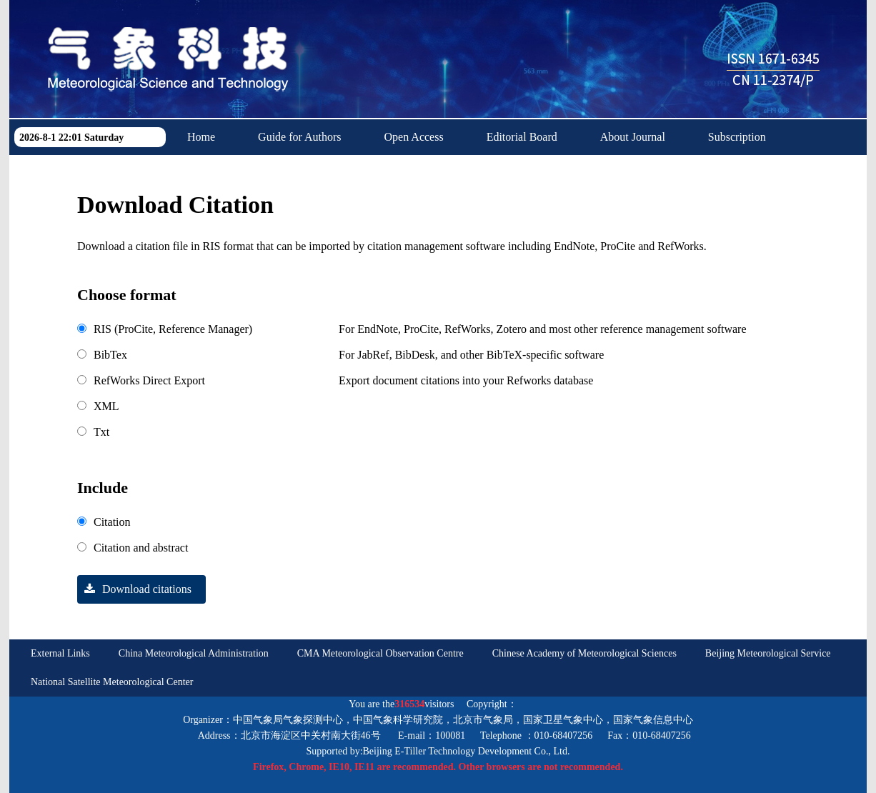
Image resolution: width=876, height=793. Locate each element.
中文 (322, 172)
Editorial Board (522, 137)
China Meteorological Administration (194, 653)
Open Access (414, 137)
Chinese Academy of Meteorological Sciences (584, 653)
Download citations (134, 589)
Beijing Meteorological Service (768, 653)
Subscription (737, 137)
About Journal (632, 137)
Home (201, 137)
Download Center (227, 172)
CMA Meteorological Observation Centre (380, 653)
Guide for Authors (299, 137)
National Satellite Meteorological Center (112, 682)
